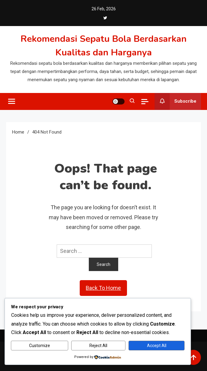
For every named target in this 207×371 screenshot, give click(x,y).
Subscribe (175, 101)
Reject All (98, 345)
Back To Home (103, 288)
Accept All (156, 345)
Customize (39, 345)
